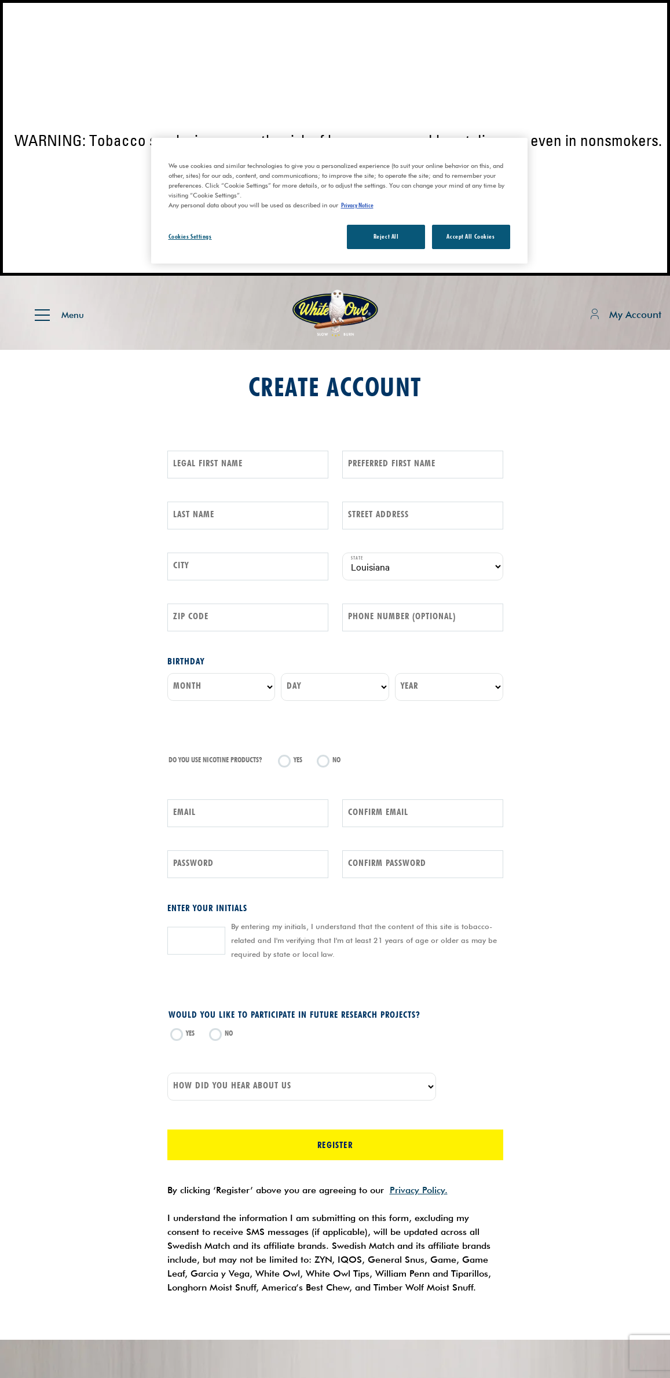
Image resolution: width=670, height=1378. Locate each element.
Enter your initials (207, 907)
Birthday (185, 661)
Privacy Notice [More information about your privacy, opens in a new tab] (357, 205)
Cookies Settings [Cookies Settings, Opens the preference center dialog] (190, 236)
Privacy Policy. (419, 1190)
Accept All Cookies (470, 236)
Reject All (386, 236)
